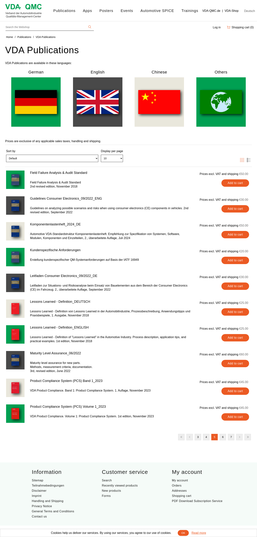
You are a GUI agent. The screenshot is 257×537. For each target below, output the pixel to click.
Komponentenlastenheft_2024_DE (55, 224)
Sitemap (37, 480)
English (98, 72)
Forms (106, 495)
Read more (199, 532)
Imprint (36, 495)
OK (183, 532)
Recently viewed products (120, 485)
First (181, 437)
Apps (87, 11)
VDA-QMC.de (211, 10)
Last (247, 437)
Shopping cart (181, 495)
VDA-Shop (232, 10)
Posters (106, 11)
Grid (242, 160)
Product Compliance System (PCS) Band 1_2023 (66, 381)
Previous (189, 437)
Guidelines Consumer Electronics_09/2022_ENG (66, 198)
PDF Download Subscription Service (197, 501)
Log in (217, 27)
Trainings (189, 11)
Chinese (159, 72)
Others (221, 72)
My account (180, 480)
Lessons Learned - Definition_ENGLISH (59, 327)
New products (111, 490)
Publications (64, 11)
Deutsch (249, 11)
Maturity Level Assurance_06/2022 (55, 353)
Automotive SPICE (157, 11)
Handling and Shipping (48, 501)
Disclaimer (39, 490)
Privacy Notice (42, 506)
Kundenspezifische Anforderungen (55, 250)
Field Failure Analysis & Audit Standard (58, 173)
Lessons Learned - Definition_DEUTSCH (60, 301)
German (36, 72)
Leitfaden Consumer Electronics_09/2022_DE (63, 276)
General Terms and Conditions (53, 511)
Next (239, 437)
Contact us (39, 516)
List (248, 160)
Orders (177, 485)
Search (107, 480)
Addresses (179, 490)
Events (127, 11)
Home (9, 37)
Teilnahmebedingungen (48, 485)
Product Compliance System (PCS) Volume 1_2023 (68, 406)
